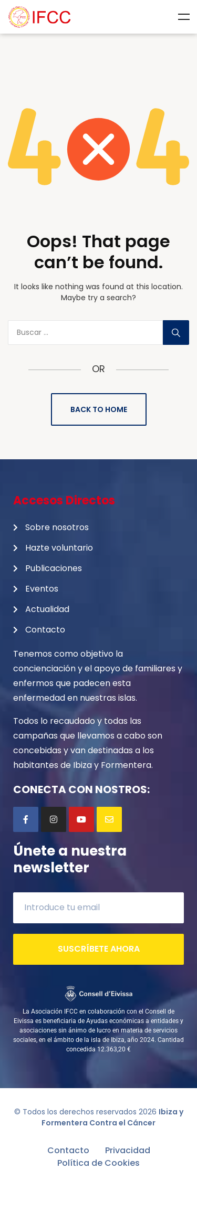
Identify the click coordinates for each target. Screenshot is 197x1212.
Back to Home (98, 409)
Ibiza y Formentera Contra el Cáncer (112, 1117)
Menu (184, 17)
